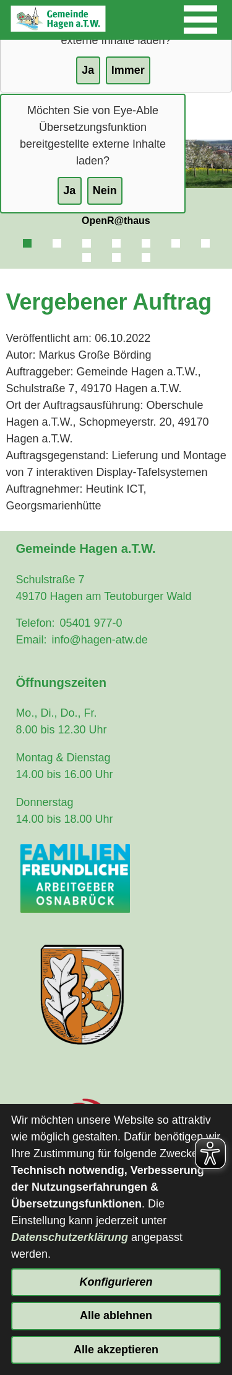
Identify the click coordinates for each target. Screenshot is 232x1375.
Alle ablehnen (116, 1315)
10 (146, 257)
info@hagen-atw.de (99, 640)
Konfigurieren (115, 1282)
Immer (128, 70)
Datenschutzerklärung (69, 1237)
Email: (30, 640)
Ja (69, 190)
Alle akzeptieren (116, 1349)
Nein (105, 190)
